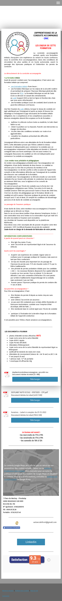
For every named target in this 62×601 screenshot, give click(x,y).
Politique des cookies (22, 591)
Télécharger (35, 379)
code (14, 98)
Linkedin (31, 542)
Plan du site (34, 591)
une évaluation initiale (19, 87)
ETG (22, 93)
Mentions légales (8, 591)
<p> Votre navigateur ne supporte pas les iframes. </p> (31, 564)
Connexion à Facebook (11, 528)
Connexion (5, 596)
